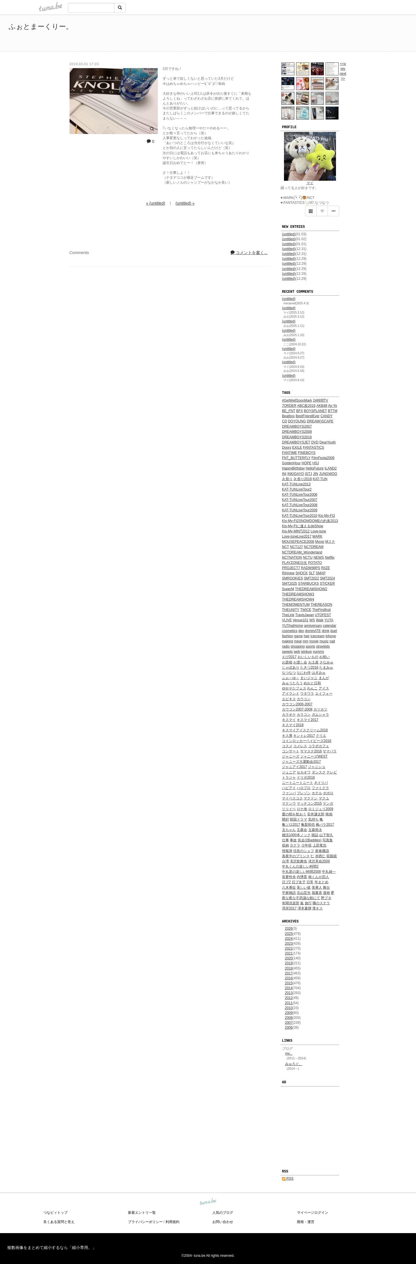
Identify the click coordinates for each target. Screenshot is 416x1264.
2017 (289, 973)
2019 (289, 963)
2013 (289, 993)
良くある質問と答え (59, 1222)
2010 (289, 1008)
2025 (289, 934)
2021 (289, 953)
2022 (289, 948)
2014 (289, 988)
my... (288, 1054)
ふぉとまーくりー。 (41, 26)
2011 (289, 1003)
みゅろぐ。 (293, 1064)
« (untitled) (155, 203)
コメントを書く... (249, 252)
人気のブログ (222, 1213)
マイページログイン (312, 1213)
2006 (289, 1028)
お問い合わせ (222, 1222)
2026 (289, 928)
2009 (289, 1013)
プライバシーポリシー (145, 1222)
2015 (289, 983)
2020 (289, 958)
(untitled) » (184, 203)
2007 (289, 1023)
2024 (289, 939)
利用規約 (172, 1222)
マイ (310, 183)
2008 (289, 1018)
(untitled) (289, 234)
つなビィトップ (55, 1213)
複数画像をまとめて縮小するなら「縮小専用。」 (51, 1247)
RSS (288, 1179)
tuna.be (208, 1202)
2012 (289, 998)
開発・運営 (305, 1222)
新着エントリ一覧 (142, 1213)
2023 (289, 944)
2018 (289, 968)
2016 (289, 978)
